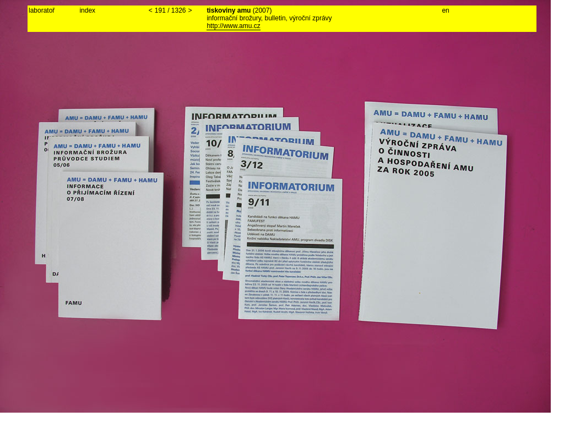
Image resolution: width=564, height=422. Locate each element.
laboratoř (42, 10)
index (87, 10)
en (445, 10)
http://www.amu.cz (233, 26)
